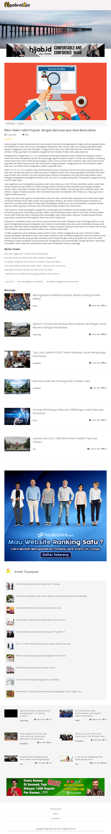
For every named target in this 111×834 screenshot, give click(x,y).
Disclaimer (55, 818)
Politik (77, 720)
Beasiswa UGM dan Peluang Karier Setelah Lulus (61, 381)
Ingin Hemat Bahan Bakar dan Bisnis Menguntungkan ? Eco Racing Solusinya (35, 713)
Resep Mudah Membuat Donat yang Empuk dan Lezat (38, 608)
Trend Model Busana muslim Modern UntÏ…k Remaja (38, 584)
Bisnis (35, 306)
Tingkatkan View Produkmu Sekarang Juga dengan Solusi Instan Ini (32, 273)
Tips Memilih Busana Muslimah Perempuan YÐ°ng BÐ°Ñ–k (40, 632)
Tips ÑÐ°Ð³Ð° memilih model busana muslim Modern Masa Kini (43, 644)
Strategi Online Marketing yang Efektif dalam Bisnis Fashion (40, 620)
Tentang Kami (55, 809)
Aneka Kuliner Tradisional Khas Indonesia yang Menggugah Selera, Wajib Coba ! (49, 691)
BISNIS (21, 123)
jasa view (33, 155)
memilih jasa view (17, 170)
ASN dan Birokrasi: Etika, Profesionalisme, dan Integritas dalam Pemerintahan (88, 713)
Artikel (55, 813)
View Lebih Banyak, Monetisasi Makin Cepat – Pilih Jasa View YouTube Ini (34, 265)
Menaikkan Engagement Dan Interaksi (62, 281)
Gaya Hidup (37, 335)
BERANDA (10, 123)
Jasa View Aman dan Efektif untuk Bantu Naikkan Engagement (30, 257)
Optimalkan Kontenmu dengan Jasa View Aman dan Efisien (28, 269)
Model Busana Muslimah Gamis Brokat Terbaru (35, 667)
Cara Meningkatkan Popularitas (30, 281)
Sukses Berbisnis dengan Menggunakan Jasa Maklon (37, 679)
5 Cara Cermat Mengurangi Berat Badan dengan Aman (89, 758)
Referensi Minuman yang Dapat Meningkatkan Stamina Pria (40, 655)
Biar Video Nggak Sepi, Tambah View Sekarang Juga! (26, 253)
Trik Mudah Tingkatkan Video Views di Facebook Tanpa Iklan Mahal (32, 261)
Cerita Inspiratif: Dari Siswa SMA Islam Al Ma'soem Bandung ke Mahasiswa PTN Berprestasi (33, 736)
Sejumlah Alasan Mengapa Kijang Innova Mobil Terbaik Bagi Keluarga (34, 758)
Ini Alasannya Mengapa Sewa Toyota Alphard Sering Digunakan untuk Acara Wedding (51, 596)
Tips (34, 449)
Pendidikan (37, 363)
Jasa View (10, 281)
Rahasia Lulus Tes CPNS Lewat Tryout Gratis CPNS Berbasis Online (90, 735)
